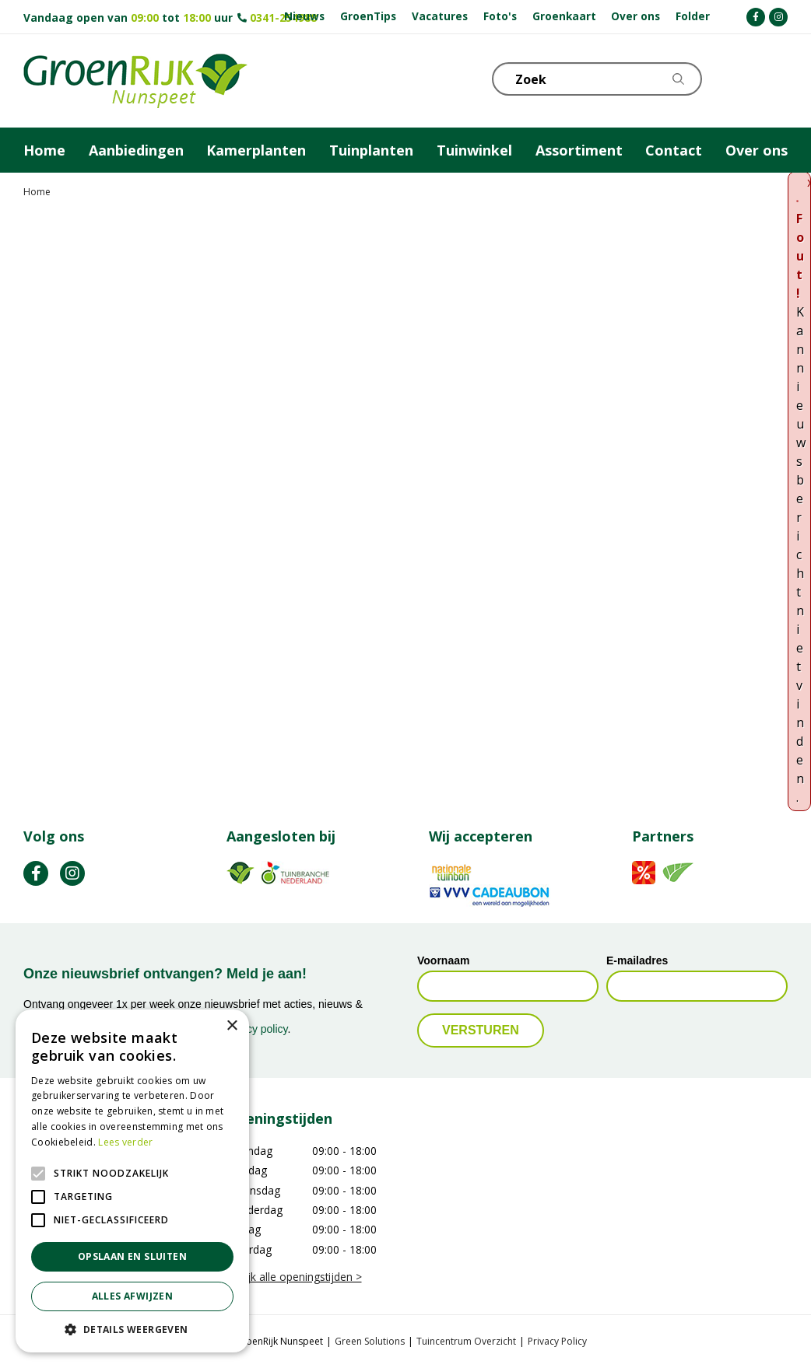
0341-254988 (283, 17)
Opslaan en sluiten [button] (132, 1256)
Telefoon (775, 77)
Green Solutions (370, 1341)
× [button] (231, 1026)
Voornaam (443, 960)
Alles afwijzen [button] (133, 1296)
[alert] (132, 1180)
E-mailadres (637, 960)
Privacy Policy (557, 1341)
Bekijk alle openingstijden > (294, 1276)
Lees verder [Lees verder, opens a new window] (125, 1142)
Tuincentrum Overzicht (466, 1341)
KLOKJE (737, 77)
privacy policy (255, 1029)
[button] (132, 1329)
